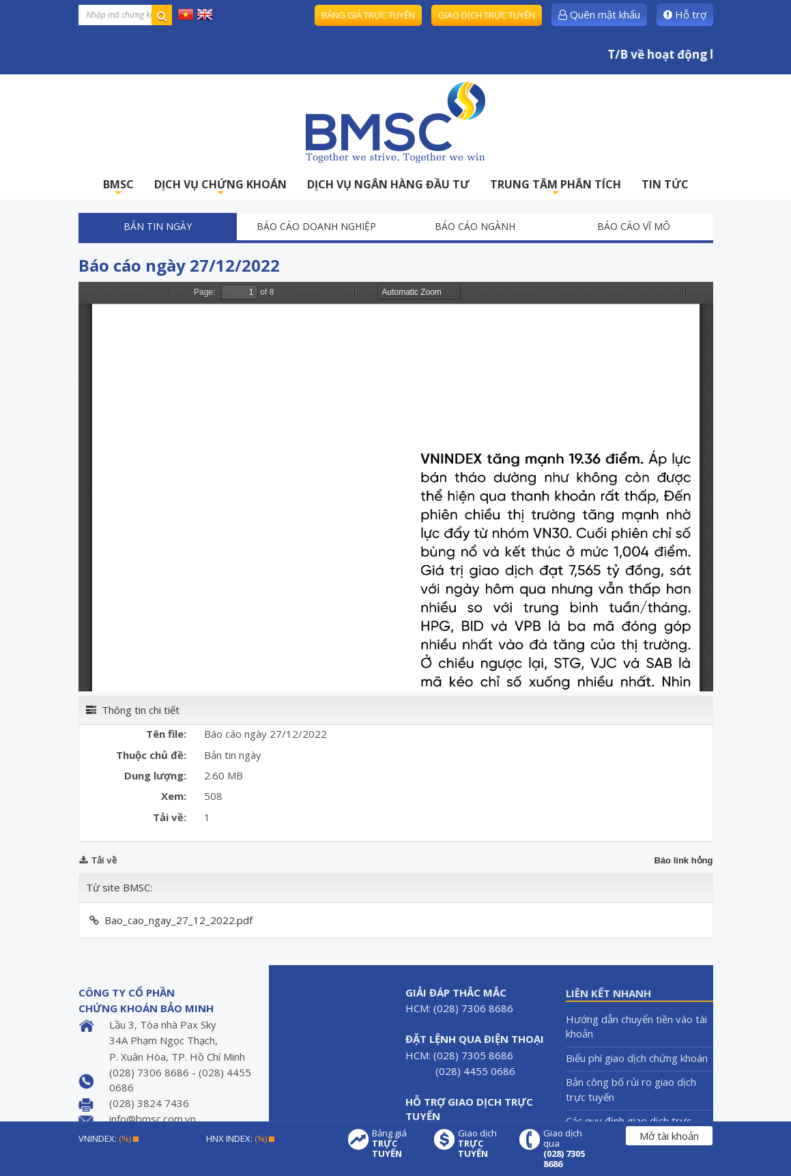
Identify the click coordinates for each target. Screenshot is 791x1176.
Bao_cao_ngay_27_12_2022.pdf (178, 920)
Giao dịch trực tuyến (486, 15)
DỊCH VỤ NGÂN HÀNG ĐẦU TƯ (388, 184)
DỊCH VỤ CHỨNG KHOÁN (220, 188)
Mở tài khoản (669, 1136)
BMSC (118, 188)
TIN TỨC (665, 184)
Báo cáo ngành (475, 226)
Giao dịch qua (567, 1148)
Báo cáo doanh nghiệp (316, 226)
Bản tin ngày (158, 226)
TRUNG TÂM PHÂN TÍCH (555, 188)
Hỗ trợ (684, 14)
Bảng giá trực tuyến (368, 15)
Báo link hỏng (684, 860)
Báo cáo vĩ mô (633, 226)
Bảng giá (396, 1143)
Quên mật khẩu (599, 14)
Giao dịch (482, 1143)
